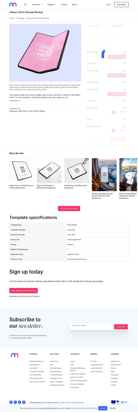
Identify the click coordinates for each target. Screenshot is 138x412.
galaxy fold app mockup (18, 89)
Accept (103, 408)
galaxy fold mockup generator (60, 85)
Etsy (51, 365)
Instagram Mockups (57, 385)
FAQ (71, 365)
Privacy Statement (77, 402)
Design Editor (34, 365)
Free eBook (74, 387)
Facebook (114, 375)
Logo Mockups (55, 371)
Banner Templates (56, 382)
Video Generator (97, 371)
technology (20, 18)
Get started (121, 4)
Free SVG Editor (35, 375)
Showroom (54, 361)
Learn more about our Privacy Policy (84, 408)
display (45, 85)
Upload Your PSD (76, 377)
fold (30, 85)
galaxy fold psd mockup (69, 87)
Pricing (64, 4)
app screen (37, 85)
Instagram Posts (56, 378)
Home (11, 18)
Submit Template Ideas (78, 381)
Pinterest (114, 382)
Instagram (114, 378)
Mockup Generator (37, 361)
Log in (108, 4)
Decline (113, 408)
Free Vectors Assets (37, 382)
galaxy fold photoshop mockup (32, 87)
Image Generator (97, 365)
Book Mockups (55, 368)
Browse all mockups (69, 208)
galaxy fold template (52, 87)
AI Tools (94, 361)
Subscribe (121, 327)
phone (16, 85)
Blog (74, 4)
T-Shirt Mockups (56, 375)
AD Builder (33, 368)
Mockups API (116, 365)
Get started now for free (23, 290)
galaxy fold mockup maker (37, 89)
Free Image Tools (36, 378)
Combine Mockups (77, 384)
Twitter (113, 385)
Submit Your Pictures (78, 374)
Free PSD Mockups (37, 371)
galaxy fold (24, 85)
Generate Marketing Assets (77, 369)
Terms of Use (64, 402)
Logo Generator (96, 368)
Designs (50, 4)
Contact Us (115, 361)
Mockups (36, 4)
